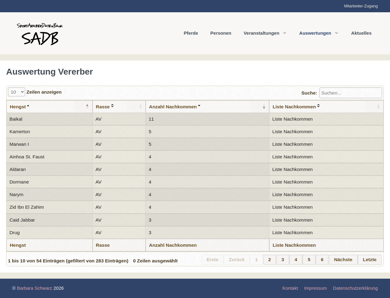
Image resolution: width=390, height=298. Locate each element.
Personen (220, 33)
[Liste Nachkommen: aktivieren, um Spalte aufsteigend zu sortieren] (326, 106)
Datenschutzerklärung (355, 288)
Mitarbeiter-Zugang (361, 6)
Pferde (191, 33)
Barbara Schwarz (34, 288)
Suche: (341, 92)
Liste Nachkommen (292, 119)
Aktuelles (361, 33)
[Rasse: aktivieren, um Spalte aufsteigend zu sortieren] (119, 106)
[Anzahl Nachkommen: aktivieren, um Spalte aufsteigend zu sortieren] (207, 106)
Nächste (343, 259)
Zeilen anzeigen (35, 92)
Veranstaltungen (268, 33)
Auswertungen (322, 33)
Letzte (370, 259)
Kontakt (290, 288)
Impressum (315, 288)
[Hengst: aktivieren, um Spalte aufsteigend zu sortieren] (49, 106)
